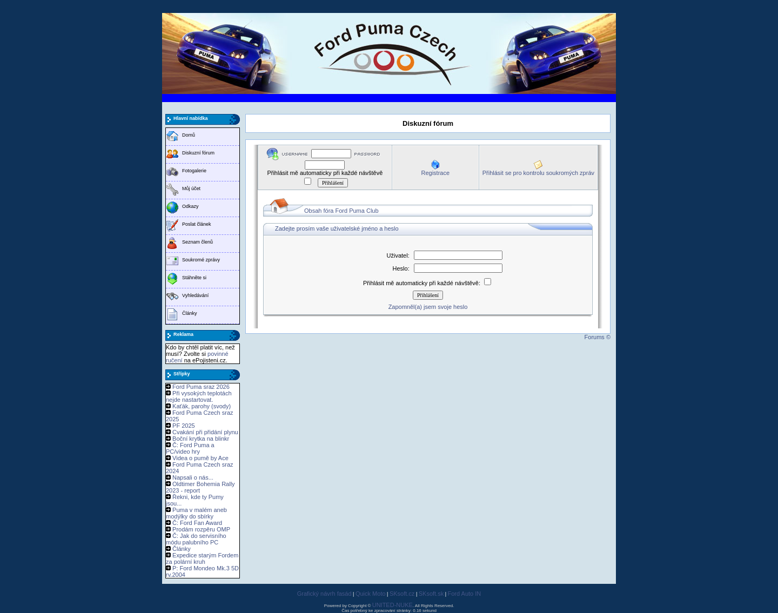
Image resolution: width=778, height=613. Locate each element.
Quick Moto (371, 593)
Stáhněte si (194, 277)
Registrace (435, 173)
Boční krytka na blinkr (200, 438)
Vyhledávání (195, 295)
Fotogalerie (194, 170)
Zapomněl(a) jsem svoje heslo (428, 307)
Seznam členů (197, 242)
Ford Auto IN (464, 593)
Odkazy (190, 206)
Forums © (598, 337)
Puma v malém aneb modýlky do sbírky (196, 513)
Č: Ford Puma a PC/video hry (190, 448)
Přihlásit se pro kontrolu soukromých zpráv (538, 173)
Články (189, 313)
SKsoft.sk (431, 593)
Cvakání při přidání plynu (205, 432)
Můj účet (191, 188)
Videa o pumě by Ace (200, 458)
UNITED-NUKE (392, 605)
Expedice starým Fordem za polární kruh (202, 558)
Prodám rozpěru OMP (201, 529)
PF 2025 (183, 425)
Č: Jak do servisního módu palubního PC (196, 539)
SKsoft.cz (402, 593)
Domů (188, 135)
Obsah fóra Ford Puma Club (341, 210)
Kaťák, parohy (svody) (201, 406)
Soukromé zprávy (201, 259)
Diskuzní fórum (198, 153)
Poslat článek (196, 224)
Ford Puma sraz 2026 (201, 386)
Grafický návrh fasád (324, 593)
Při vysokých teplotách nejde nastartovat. (199, 396)
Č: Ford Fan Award (197, 523)
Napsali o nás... (192, 477)
